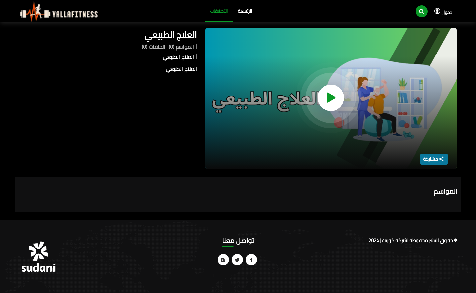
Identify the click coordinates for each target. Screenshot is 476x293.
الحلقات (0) (153, 47)
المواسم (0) (181, 47)
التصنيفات (219, 11)
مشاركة (433, 159)
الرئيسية (245, 11)
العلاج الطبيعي (170, 35)
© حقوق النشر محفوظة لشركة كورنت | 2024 (412, 240)
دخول (443, 12)
